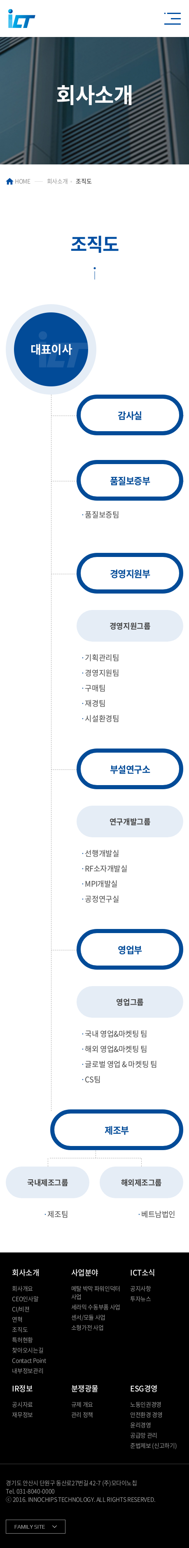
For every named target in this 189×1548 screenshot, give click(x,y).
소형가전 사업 (87, 1327)
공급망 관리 (143, 1435)
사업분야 (84, 1272)
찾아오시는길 (27, 1350)
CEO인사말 (25, 1298)
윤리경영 (140, 1425)
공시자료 (22, 1404)
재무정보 (22, 1414)
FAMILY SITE (29, 1526)
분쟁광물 (84, 1388)
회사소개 (25, 1272)
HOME (18, 181)
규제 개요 (82, 1404)
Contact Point (29, 1360)
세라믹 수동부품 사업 (95, 1307)
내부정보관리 (27, 1370)
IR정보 (22, 1388)
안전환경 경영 (146, 1414)
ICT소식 (142, 1272)
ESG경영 (144, 1388)
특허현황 (22, 1339)
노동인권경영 (145, 1404)
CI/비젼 (20, 1309)
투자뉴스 (140, 1298)
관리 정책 (82, 1414)
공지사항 (140, 1288)
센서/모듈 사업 (88, 1317)
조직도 (20, 1329)
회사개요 (22, 1288)
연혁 (17, 1319)
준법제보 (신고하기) (153, 1445)
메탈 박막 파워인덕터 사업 (95, 1292)
